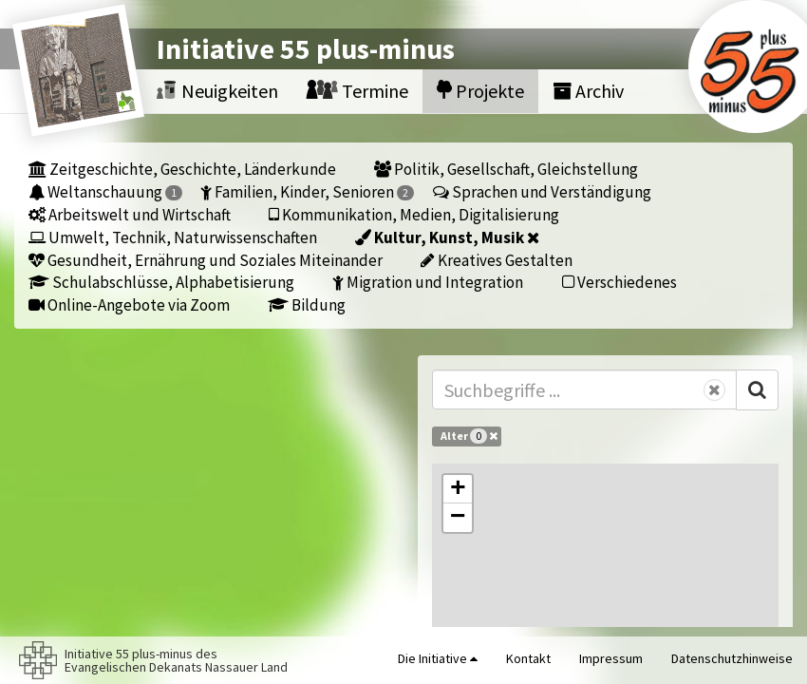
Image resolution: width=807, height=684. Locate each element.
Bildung (307, 304)
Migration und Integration (427, 282)
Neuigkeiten (217, 91)
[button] (457, 489)
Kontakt (528, 658)
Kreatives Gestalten (496, 260)
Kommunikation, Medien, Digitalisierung (414, 214)
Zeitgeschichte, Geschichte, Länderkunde (182, 169)
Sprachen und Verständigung (542, 191)
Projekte (480, 91)
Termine (357, 91)
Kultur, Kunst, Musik (447, 237)
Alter (469, 436)
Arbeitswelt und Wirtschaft (129, 214)
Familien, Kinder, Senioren (307, 191)
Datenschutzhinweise (732, 658)
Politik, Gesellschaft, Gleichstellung (506, 169)
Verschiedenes (619, 282)
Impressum (611, 658)
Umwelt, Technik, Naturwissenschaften (172, 237)
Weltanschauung (105, 191)
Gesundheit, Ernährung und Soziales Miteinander (205, 260)
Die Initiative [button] (438, 658)
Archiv (588, 91)
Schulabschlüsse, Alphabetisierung (161, 282)
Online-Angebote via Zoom (129, 304)
